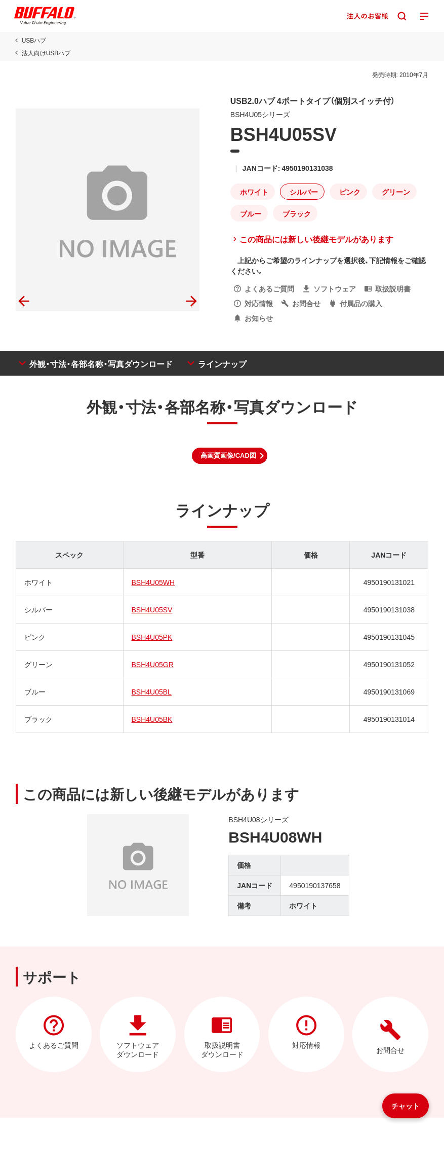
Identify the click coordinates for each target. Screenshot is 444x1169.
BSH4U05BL (151, 691)
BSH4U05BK (151, 719)
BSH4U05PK (151, 637)
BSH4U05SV (151, 609)
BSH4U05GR (152, 664)
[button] (229, 456)
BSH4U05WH (153, 582)
